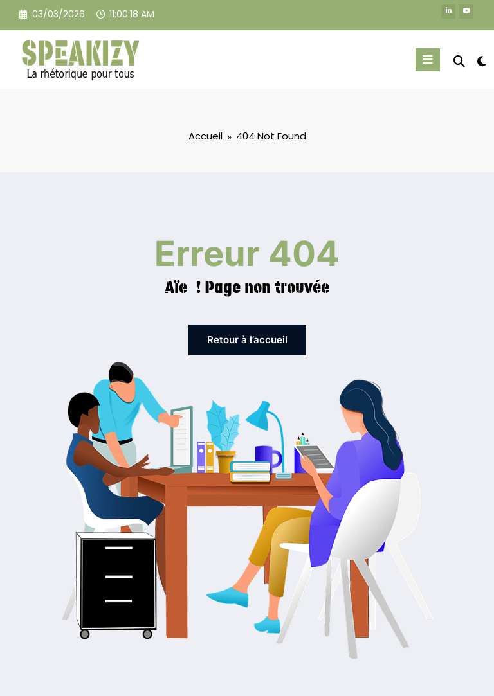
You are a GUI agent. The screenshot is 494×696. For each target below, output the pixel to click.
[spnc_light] (480, 61)
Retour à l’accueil (247, 339)
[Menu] (430, 59)
